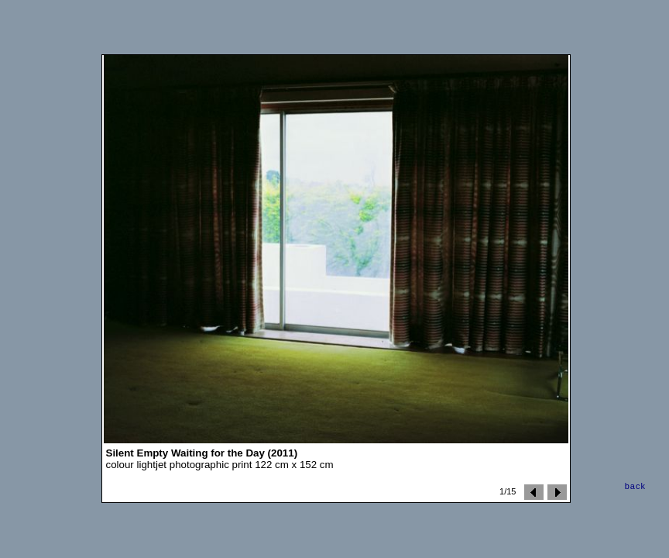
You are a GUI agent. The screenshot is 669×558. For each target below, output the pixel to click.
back (635, 486)
